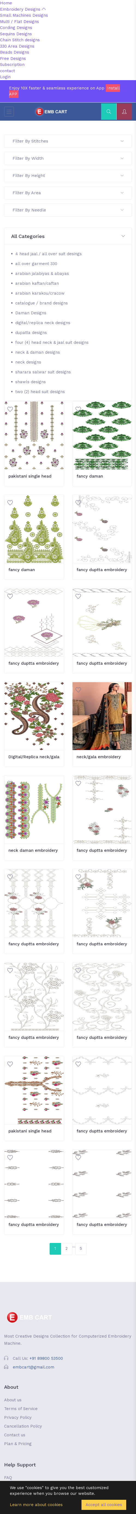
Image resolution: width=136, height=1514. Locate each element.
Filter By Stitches (68, 141)
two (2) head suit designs (40, 391)
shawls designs (30, 381)
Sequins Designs (16, 33)
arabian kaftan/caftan (37, 283)
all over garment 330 (36, 263)
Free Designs (13, 58)
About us (13, 1399)
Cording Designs (16, 27)
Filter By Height (68, 175)
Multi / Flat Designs (19, 21)
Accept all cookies (104, 1504)
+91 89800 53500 (46, 1358)
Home (6, 3)
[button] (68, 236)
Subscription (12, 64)
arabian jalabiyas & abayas (42, 273)
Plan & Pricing (18, 1443)
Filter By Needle (68, 210)
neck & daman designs (37, 352)
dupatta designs (31, 332)
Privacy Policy (18, 1417)
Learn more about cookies (36, 1504)
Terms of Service (21, 1408)
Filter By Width (68, 158)
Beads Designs (14, 52)
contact (7, 70)
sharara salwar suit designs (43, 372)
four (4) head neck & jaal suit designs (52, 342)
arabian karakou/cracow (40, 293)
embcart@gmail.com (33, 1367)
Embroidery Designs (23, 9)
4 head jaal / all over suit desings (48, 253)
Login (5, 76)
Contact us (14, 1434)
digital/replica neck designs (42, 322)
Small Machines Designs (24, 15)
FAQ (8, 1477)
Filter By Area (68, 192)
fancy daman (90, 476)
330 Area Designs (17, 46)
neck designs (28, 362)
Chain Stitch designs (20, 39)
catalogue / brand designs (41, 303)
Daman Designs (30, 312)
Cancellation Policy (23, 1426)
